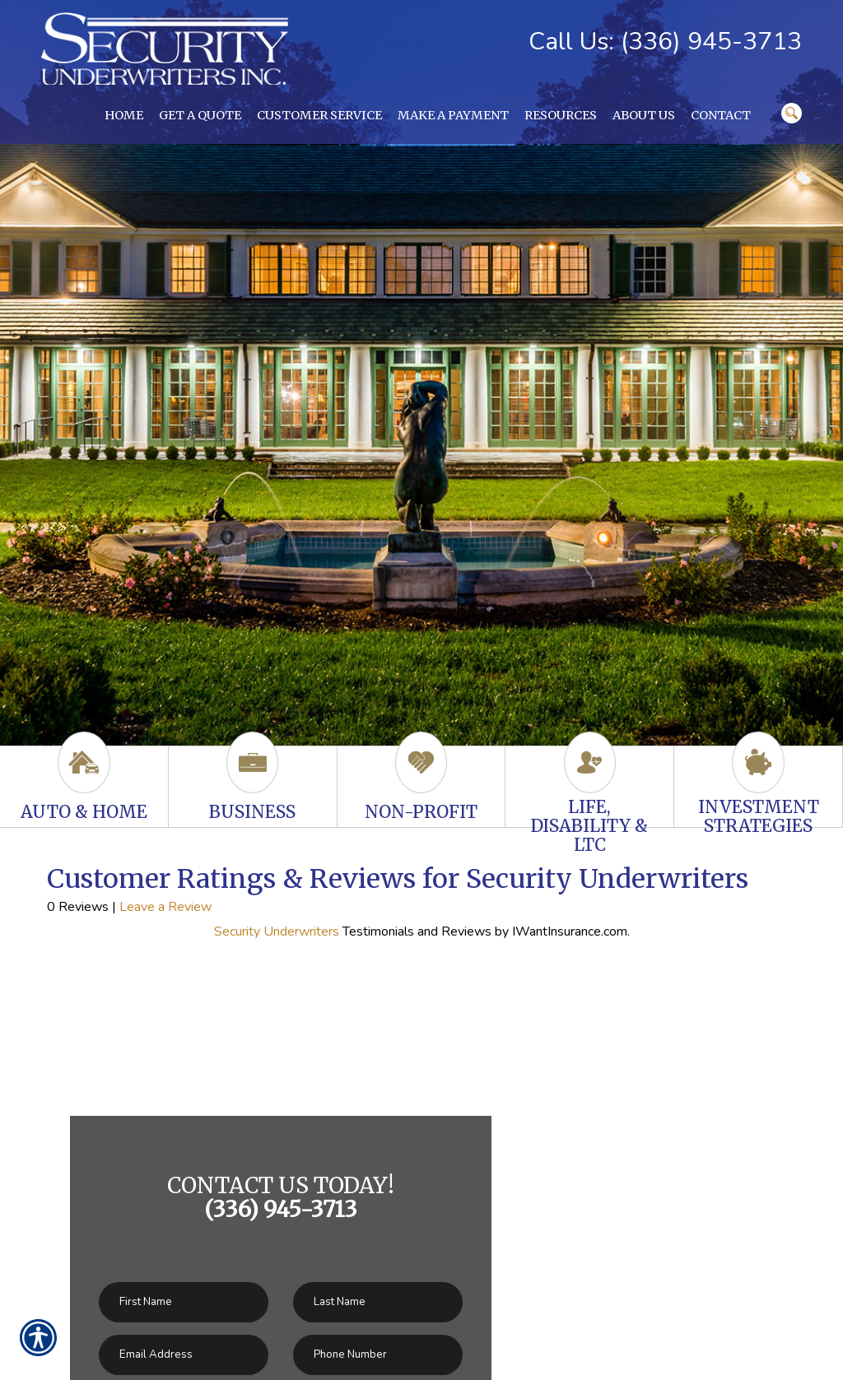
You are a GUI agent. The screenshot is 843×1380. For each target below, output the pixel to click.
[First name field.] (183, 1302)
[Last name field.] (378, 1302)
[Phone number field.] (378, 1355)
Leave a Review (165, 907)
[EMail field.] (183, 1355)
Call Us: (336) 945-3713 (665, 41)
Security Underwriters (276, 931)
